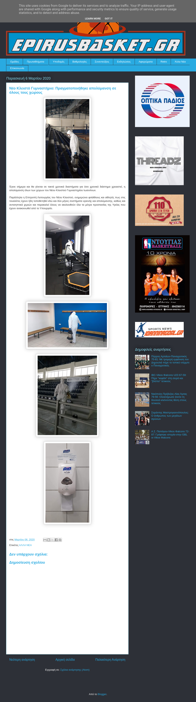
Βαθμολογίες (79, 61)
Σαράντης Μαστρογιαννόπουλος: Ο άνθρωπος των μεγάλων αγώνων (170, 415)
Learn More (93, 18)
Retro (164, 61)
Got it (109, 18)
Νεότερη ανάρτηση (22, 659)
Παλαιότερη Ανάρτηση (110, 659)
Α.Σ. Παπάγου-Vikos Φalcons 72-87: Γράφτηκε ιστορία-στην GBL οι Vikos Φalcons (170, 434)
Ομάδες (14, 61)
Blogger (102, 694)
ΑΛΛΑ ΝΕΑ (25, 545)
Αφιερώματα (146, 61)
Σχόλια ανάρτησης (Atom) (74, 669)
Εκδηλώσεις (124, 61)
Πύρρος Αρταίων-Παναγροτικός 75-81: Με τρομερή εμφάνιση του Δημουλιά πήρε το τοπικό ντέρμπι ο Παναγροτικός (170, 361)
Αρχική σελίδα (65, 659)
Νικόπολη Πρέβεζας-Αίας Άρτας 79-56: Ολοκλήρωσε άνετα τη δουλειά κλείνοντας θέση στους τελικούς (169, 398)
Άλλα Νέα (180, 61)
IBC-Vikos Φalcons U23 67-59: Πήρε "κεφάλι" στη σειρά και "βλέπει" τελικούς (168, 378)
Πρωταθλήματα (35, 61)
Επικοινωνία (17, 68)
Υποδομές (59, 61)
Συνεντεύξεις (102, 61)
